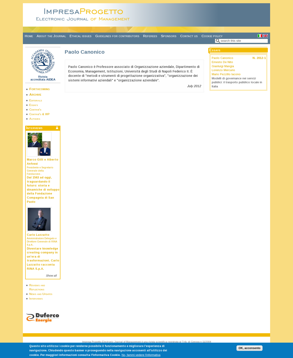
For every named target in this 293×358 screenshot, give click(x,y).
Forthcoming (39, 89)
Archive (35, 94)
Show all (51, 275)
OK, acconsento (249, 349)
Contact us (189, 36)
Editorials (35, 100)
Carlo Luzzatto (38, 234)
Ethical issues (81, 36)
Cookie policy (211, 36)
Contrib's (35, 109)
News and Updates (40, 294)
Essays (33, 105)
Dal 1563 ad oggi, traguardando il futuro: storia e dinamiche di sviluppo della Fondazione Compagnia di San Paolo (43, 189)
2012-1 (261, 58)
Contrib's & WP (39, 114)
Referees (150, 36)
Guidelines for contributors (117, 36)
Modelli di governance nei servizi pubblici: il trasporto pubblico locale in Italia (237, 82)
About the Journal (51, 36)
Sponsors (168, 36)
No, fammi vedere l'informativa (141, 356)
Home (29, 36)
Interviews (36, 298)
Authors (34, 118)
